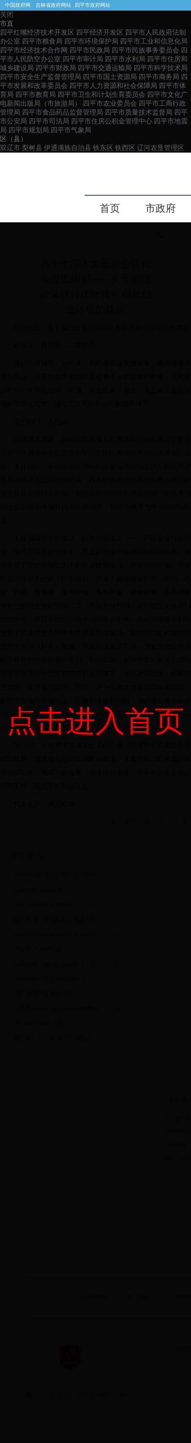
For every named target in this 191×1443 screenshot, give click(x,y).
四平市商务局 (159, 76)
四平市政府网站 (92, 5)
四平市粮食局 (42, 41)
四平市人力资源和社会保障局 (113, 85)
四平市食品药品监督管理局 (62, 112)
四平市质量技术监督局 (138, 112)
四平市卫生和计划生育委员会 (101, 94)
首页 (110, 208)
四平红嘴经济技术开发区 (37, 32)
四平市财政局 (55, 67)
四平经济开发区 (99, 32)
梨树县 (32, 147)
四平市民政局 (89, 50)
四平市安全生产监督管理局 (40, 76)
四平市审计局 (83, 59)
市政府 (160, 208)
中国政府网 (17, 5)
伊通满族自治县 (67, 147)
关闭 (7, 14)
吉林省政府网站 (53, 5)
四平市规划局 (28, 130)
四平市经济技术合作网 (34, 50)
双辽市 (11, 147)
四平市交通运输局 (105, 67)
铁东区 (104, 147)
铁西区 (126, 147)
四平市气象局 (71, 130)
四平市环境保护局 (91, 41)
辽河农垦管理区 (160, 147)
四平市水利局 (125, 59)
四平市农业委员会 (110, 103)
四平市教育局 (35, 94)
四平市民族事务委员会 (145, 50)
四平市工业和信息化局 (154, 41)
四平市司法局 (49, 121)
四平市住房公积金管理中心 (111, 121)
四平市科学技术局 (161, 67)
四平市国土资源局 (110, 76)
